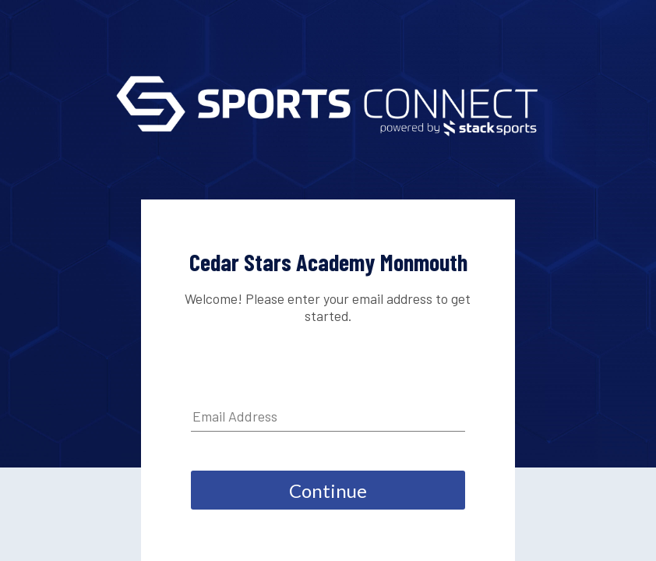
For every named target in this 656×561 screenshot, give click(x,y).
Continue (328, 490)
